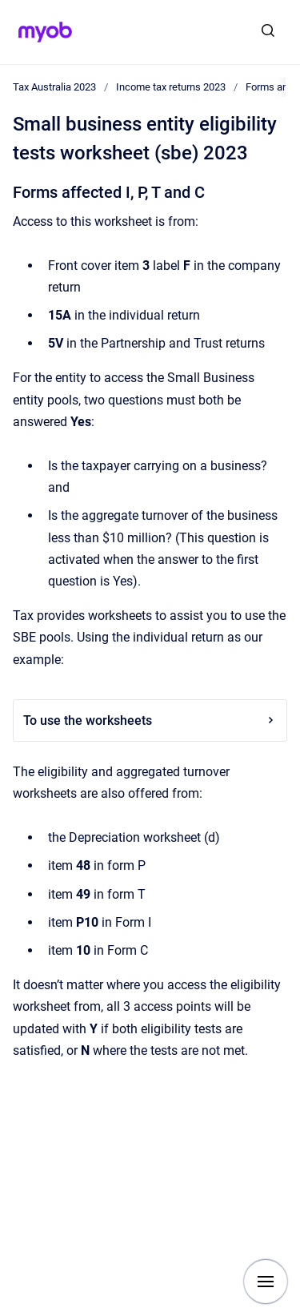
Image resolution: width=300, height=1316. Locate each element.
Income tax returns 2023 (171, 87)
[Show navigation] (265, 1281)
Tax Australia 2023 (54, 87)
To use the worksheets (150, 720)
